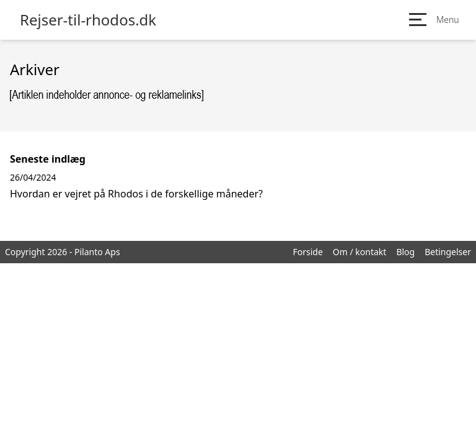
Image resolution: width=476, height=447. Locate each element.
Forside (307, 252)
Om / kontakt (360, 252)
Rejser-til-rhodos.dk (88, 20)
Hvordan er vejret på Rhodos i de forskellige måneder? (136, 194)
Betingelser (448, 252)
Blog (405, 252)
